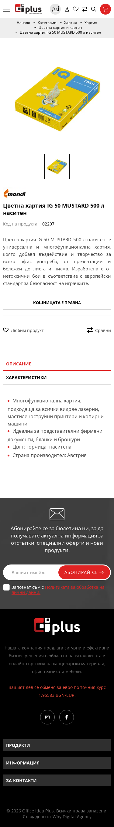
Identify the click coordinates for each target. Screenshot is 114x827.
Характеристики (26, 377)
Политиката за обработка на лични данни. (58, 589)
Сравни (99, 330)
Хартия (70, 22)
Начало (23, 22)
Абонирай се (84, 572)
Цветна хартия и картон (60, 27)
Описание (18, 364)
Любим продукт (23, 330)
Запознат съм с (58, 590)
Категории (47, 22)
